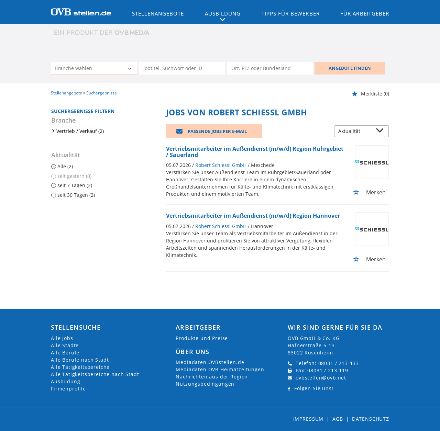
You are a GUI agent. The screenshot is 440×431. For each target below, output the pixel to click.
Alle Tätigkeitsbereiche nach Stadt (95, 374)
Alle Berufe (65, 352)
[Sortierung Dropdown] (381, 131)
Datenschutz (370, 419)
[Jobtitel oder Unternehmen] (182, 68)
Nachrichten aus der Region (212, 376)
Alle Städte (65, 345)
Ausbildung (65, 381)
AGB (337, 419)
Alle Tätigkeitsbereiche (80, 367)
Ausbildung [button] (223, 13)
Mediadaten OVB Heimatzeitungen (220, 369)
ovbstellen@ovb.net (321, 377)
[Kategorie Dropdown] (130, 69)
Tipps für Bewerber (291, 13)
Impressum (308, 419)
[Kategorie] (87, 69)
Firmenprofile (68, 388)
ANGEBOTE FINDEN (350, 68)
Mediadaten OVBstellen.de (210, 362)
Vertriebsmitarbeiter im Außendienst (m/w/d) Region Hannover (253, 215)
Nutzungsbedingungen (205, 384)
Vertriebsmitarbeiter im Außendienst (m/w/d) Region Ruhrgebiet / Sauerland (254, 152)
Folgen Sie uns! (313, 388)
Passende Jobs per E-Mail (217, 131)
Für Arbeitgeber (364, 13)
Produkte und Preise (202, 338)
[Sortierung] (355, 131)
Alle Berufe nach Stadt (80, 359)
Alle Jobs (62, 338)
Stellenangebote (158, 13)
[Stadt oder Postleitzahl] (270, 68)
